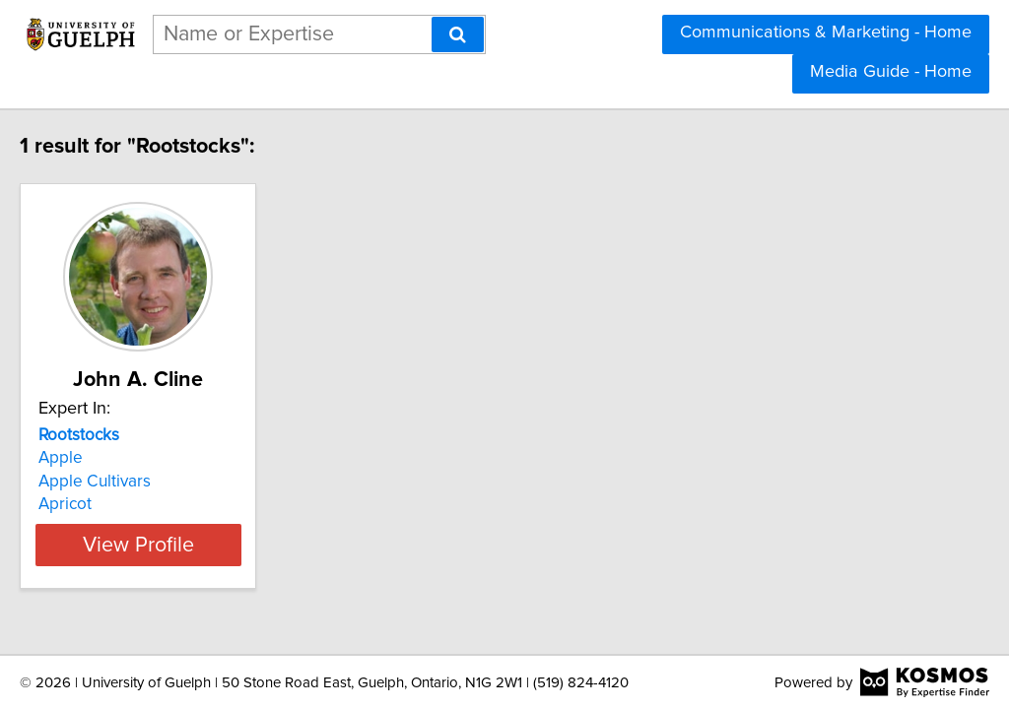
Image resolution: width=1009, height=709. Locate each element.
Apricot (106, 504)
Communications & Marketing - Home (826, 32)
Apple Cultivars (136, 481)
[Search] (458, 34)
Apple (102, 458)
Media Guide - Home (891, 72)
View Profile (204, 544)
